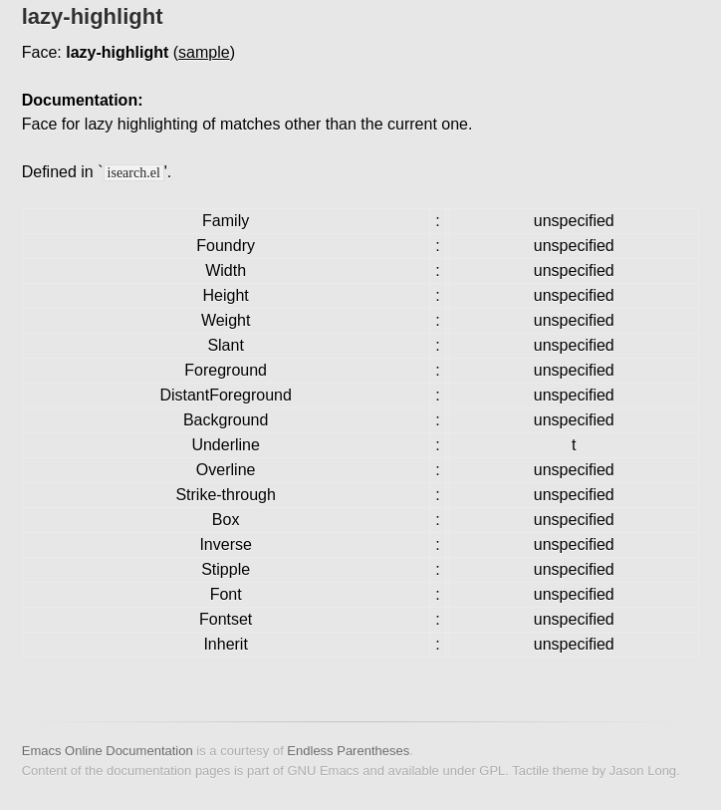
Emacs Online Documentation (107, 750)
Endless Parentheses (348, 750)
